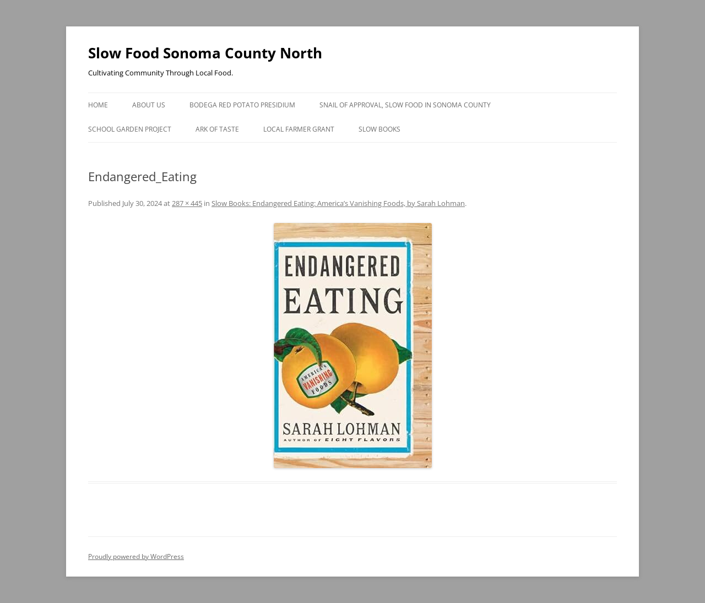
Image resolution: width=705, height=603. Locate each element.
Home (98, 105)
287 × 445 (187, 203)
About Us (148, 105)
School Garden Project (129, 129)
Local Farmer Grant (298, 129)
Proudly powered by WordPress (136, 556)
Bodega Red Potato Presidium (242, 105)
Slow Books (379, 129)
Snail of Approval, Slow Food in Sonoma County (405, 105)
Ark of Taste (217, 129)
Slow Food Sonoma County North (205, 53)
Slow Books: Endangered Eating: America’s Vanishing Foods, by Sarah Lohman (338, 203)
